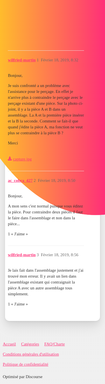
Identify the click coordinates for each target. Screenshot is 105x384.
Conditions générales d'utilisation (31, 354)
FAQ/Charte (54, 344)
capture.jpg (22, 159)
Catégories (30, 344)
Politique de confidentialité (25, 364)
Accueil (9, 344)
